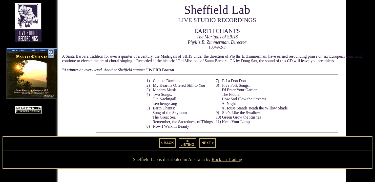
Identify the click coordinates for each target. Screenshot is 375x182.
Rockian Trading (227, 159)
